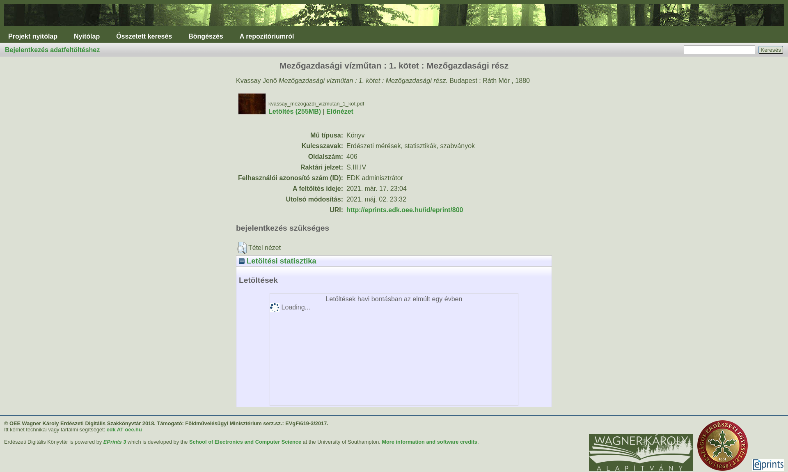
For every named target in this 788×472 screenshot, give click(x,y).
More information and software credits (429, 442)
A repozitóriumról (267, 36)
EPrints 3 (114, 442)
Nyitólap (87, 36)
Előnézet (339, 111)
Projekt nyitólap (32, 36)
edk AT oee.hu (124, 429)
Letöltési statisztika (277, 261)
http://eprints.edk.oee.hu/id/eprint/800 (404, 209)
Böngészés (205, 36)
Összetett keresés (144, 36)
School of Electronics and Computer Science (245, 442)
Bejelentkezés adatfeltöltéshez (52, 49)
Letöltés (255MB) (294, 111)
